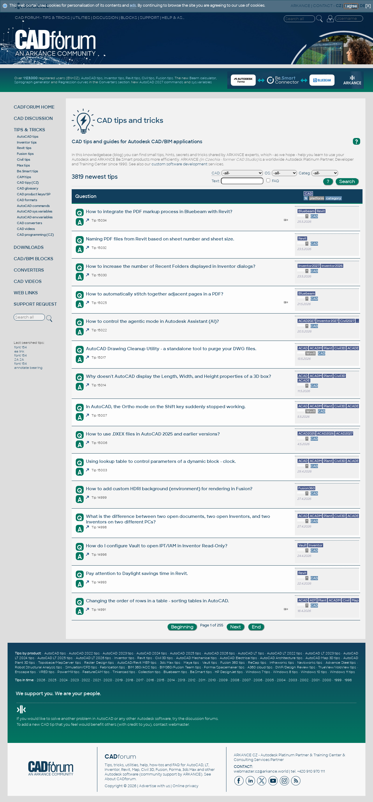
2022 (86, 680)
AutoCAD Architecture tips (281, 658)
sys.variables (201, 82)
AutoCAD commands (33, 206)
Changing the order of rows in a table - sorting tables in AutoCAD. (157, 600)
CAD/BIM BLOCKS (33, 258)
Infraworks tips (282, 663)
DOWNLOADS (29, 247)
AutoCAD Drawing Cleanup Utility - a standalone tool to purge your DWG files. (171, 348)
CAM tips (24, 177)
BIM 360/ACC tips (142, 667)
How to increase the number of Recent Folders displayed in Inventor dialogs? (170, 266)
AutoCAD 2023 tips (118, 653)
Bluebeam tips (175, 672)
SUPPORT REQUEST (35, 304)
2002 (304, 680)
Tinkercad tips (123, 672)
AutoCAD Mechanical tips (196, 658)
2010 (212, 680)
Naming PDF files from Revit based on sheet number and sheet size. (160, 239)
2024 (63, 680)
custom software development (179, 164)
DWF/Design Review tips (295, 667)
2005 (269, 680)
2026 (41, 680)
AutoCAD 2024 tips (151, 653)
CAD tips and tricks (117, 120)
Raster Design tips (99, 663)
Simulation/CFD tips (81, 667)
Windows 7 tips (258, 672)
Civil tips (148, 78)
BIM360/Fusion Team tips (180, 667)
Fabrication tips (112, 667)
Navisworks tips (310, 663)
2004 (281, 680)
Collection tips (149, 672)
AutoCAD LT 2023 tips (322, 653)
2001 (315, 680)
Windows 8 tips (285, 672)
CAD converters (29, 223)
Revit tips (133, 78)
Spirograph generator (32, 82)
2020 (107, 680)
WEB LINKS (26, 292)
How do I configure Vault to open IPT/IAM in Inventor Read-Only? (156, 545)
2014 (171, 680)
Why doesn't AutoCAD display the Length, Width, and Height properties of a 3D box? (178, 376)
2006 (258, 680)
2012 (192, 680)
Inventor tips (114, 78)
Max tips (23, 165)
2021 (97, 680)
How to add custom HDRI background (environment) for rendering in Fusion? (169, 488)
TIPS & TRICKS (29, 129)
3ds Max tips (170, 663)
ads (133, 5)
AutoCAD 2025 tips (185, 653)
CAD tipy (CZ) (28, 182)
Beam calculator (202, 78)
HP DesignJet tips (229, 672)
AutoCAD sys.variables (34, 211)
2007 (246, 680)
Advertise (147, 786)
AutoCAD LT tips (251, 653)
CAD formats (27, 200)
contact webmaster (171, 724)
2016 (150, 680)
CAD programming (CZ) (35, 235)
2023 (75, 680)
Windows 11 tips (342, 672)
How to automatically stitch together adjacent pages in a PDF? (154, 294)
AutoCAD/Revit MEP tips (136, 663)
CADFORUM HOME (34, 107)
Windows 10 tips (314, 672)
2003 (292, 680)
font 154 (20, 347)
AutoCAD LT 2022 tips (284, 653)
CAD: (216, 173)
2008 (235, 680)
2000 (326, 680)
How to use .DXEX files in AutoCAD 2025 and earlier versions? (153, 434)
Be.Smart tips (27, 171)
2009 (223, 680)
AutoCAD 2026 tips (219, 653)
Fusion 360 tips (232, 663)
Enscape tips (25, 672)
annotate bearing (28, 368)
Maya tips (191, 663)
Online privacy (185, 786)
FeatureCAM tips (96, 672)
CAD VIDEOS (28, 281)
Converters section (114, 82)
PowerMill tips (68, 672)
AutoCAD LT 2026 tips (93, 658)
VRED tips (46, 672)
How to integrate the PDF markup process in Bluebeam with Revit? (159, 211)
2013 (181, 680)
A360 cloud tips (259, 667)
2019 (119, 680)
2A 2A (19, 359)
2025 (52, 680)
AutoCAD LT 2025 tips (55, 658)
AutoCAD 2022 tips (84, 653)
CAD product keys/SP (33, 194)
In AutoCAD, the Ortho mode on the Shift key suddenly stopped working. (165, 406)
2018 (129, 680)
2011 (201, 680)
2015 (160, 680)
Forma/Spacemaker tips (224, 667)
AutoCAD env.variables (35, 217)
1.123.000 (30, 78)
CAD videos (26, 229)
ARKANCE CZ (246, 755)
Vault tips (209, 663)
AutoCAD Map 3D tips (322, 658)
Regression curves (73, 82)
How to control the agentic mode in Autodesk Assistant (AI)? (152, 321)
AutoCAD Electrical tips (238, 658)
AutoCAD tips (92, 78)
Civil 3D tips (164, 658)
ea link (19, 351)
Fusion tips (164, 78)
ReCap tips (257, 663)
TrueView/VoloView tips (337, 667)
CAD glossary (27, 188)
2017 (139, 680)
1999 (338, 680)
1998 (348, 680)
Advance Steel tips (341, 663)
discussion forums (201, 718)
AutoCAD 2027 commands (161, 82)
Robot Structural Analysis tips (38, 667)
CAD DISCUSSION (33, 118)
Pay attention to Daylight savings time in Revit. (137, 573)
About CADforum (120, 779)
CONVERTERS (29, 270)
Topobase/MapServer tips (59, 663)
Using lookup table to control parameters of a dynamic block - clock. (161, 461)
